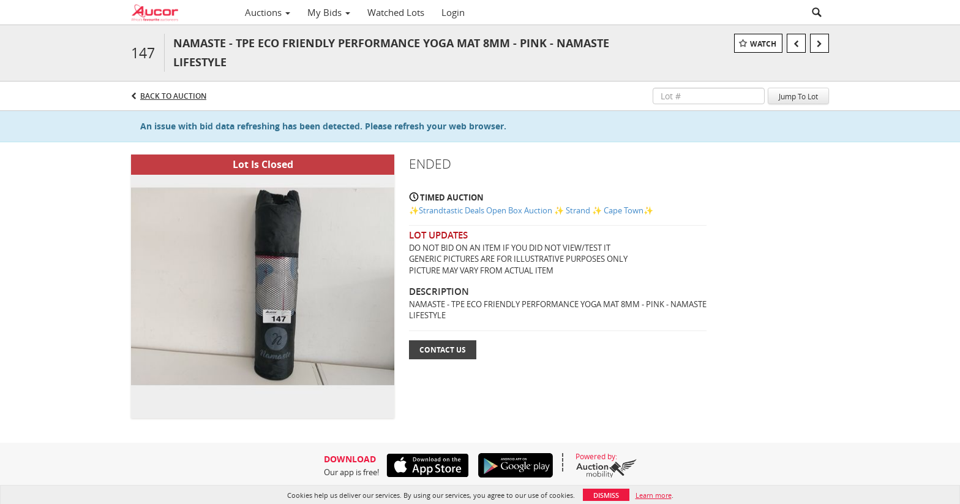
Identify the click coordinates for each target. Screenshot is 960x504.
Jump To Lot (798, 96)
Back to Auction (173, 96)
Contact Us (442, 350)
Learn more (654, 495)
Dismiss (606, 495)
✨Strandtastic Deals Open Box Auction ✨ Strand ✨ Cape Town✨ (531, 210)
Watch (763, 44)
